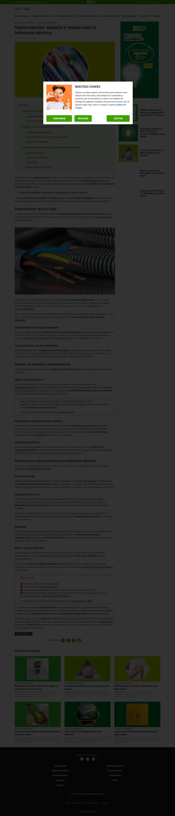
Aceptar (118, 118)
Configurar (59, 118)
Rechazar (83, 118)
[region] (88, 103)
